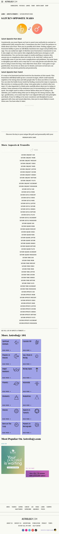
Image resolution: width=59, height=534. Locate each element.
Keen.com (4, 444)
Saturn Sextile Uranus (28, 209)
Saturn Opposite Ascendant (28, 320)
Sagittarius (19, 509)
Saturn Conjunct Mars (28, 166)
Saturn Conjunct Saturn (28, 172)
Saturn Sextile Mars (28, 201)
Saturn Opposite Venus (28, 300)
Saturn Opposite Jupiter (28, 306)
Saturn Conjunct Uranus (28, 175)
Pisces (43, 509)
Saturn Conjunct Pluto (28, 181)
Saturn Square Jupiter (28, 238)
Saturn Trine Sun (28, 258)
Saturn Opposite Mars (28, 303)
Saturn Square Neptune (28, 246)
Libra (43, 507)
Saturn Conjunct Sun (28, 155)
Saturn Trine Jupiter (28, 272)
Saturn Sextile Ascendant (28, 218)
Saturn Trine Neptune (28, 280)
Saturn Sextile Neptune (28, 212)
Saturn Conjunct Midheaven (28, 186)
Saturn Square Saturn (28, 240)
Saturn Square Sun (28, 223)
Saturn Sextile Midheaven (28, 220)
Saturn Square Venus (28, 232)
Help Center (36, 526)
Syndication (36, 523)
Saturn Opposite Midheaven (28, 323)
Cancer (27, 507)
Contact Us (17, 523)
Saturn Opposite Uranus (28, 312)
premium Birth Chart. (29, 137)
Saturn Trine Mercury (28, 263)
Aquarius (36, 509)
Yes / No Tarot (30, 468)
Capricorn (28, 509)
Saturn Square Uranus (28, 243)
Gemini (21, 507)
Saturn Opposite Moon (28, 295)
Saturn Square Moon (28, 226)
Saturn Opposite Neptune (28, 315)
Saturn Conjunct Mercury (28, 161)
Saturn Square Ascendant (28, 252)
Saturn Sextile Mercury (28, 195)
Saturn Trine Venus (28, 266)
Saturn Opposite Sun (28, 292)
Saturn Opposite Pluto (28, 317)
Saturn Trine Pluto (28, 283)
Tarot (33, 6)
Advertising (27, 523)
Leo (32, 507)
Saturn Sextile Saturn (28, 206)
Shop (46, 6)
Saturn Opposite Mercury (28, 298)
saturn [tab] (5, 150)
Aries (8, 507)
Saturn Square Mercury (28, 229)
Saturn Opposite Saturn (28, 309)
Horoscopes (14, 6)
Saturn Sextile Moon (28, 192)
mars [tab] (34, 150)
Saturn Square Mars (28, 235)
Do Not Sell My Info (24, 526)
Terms (50, 523)
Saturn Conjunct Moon (28, 158)
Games (28, 6)
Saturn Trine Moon (28, 260)
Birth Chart (40, 6)
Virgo (37, 507)
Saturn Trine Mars (28, 269)
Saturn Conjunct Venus (28, 163)
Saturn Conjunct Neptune (28, 178)
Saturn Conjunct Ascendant (28, 183)
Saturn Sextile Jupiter (28, 203)
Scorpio (49, 507)
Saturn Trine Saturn (28, 275)
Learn (3, 14)
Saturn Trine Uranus (28, 278)
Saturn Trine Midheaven (28, 289)
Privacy (44, 523)
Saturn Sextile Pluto (28, 215)
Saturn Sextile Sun (28, 189)
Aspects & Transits (12, 14)
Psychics (22, 6)
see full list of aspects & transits (13, 331)
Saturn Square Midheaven (28, 255)
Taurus (14, 507)
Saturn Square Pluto (28, 249)
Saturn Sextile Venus (28, 198)
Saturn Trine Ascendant (28, 286)
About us (10, 523)
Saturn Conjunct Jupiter (28, 169)
